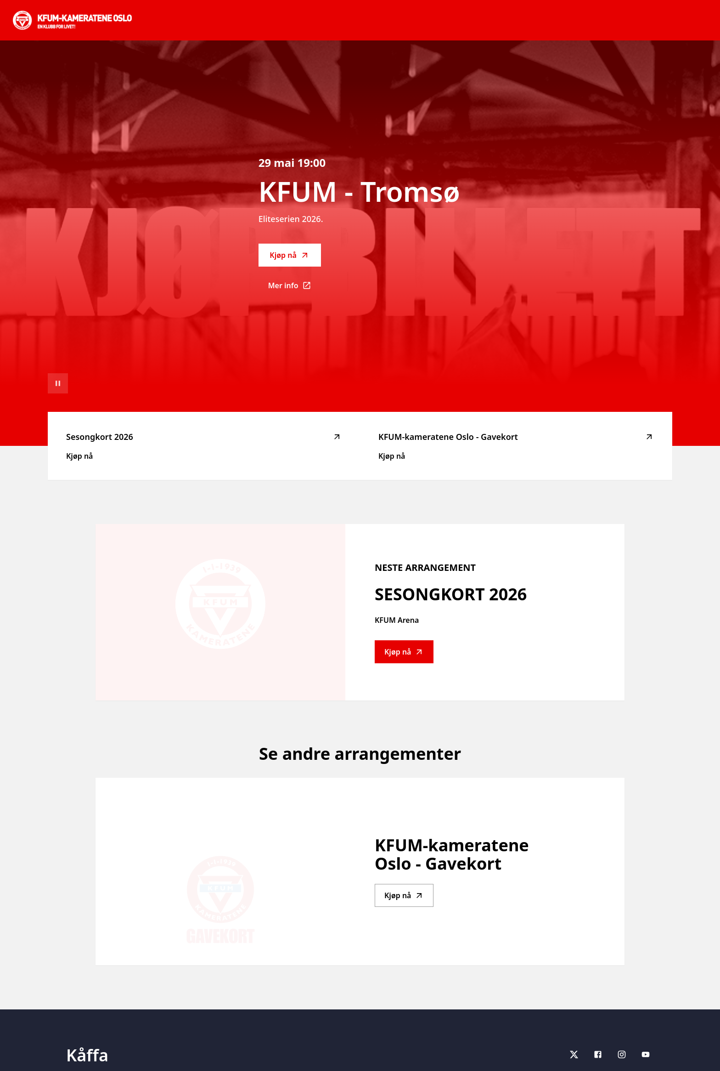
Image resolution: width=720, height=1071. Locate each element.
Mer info (294, 288)
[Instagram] (621, 1054)
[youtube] (645, 1054)
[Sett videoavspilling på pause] (58, 383)
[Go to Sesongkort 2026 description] (220, 612)
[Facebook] (598, 1054)
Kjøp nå (289, 255)
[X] (574, 1054)
